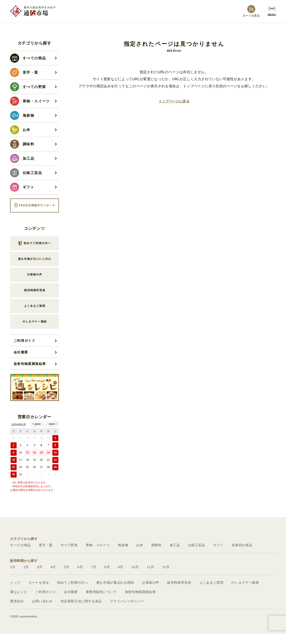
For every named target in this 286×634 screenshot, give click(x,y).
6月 (80, 567)
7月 (93, 567)
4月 (53, 567)
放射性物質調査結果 (30, 364)
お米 (139, 545)
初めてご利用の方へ (72, 582)
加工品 (175, 545)
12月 (166, 567)
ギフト (218, 545)
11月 (150, 567)
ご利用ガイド (24, 341)
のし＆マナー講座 (245, 582)
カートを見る (38, 582)
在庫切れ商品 (242, 545)
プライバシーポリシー (127, 601)
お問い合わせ (42, 601)
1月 (13, 567)
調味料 (156, 545)
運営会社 (17, 601)
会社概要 (21, 352)
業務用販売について (101, 592)
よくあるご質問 (211, 582)
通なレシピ (18, 592)
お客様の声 (150, 582)
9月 (120, 567)
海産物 (123, 545)
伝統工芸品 (196, 545)
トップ (15, 582)
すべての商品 (20, 545)
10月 (135, 567)
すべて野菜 (69, 545)
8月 (107, 567)
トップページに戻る (174, 101)
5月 (66, 567)
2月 (26, 567)
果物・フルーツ (98, 545)
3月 (40, 567)
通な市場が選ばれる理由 (115, 582)
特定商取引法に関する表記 (81, 601)
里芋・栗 (46, 545)
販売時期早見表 (179, 582)
